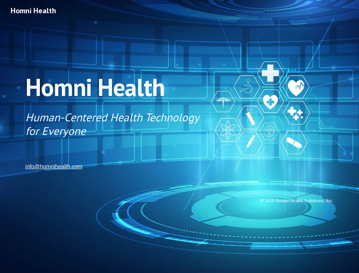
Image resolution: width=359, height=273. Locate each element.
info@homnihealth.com (53, 166)
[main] (179, 103)
